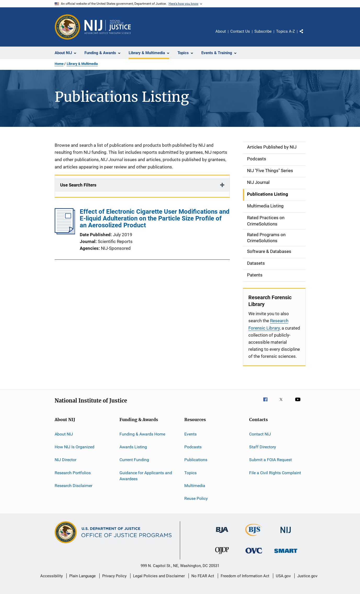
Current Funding (134, 459)
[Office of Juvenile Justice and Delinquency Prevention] (222, 555)
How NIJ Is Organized (74, 446)
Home (59, 64)
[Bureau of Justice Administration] (222, 534)
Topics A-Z (285, 31)
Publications (195, 459)
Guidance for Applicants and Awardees (145, 475)
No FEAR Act (202, 576)
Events (190, 433)
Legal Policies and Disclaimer (159, 576)
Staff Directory (262, 446)
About (220, 31)
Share (305, 35)
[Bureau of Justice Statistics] (253, 537)
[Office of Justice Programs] (67, 27)
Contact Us (240, 31)
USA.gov (283, 576)
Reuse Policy (196, 498)
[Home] (107, 27)
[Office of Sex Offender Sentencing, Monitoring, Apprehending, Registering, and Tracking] (285, 554)
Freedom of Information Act (245, 576)
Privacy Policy (114, 576)
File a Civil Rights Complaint (275, 472)
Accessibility (51, 576)
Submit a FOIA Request (270, 459)
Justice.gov (307, 576)
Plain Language (82, 576)
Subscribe (263, 31)
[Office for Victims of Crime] (253, 554)
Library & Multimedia (82, 64)
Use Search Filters (78, 185)
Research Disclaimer (73, 485)
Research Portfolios (73, 472)
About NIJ (64, 433)
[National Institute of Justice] (286, 534)
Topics (190, 472)
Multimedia (194, 485)
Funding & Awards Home (142, 433)
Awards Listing (133, 446)
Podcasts (193, 446)
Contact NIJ (260, 433)
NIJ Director (65, 459)
